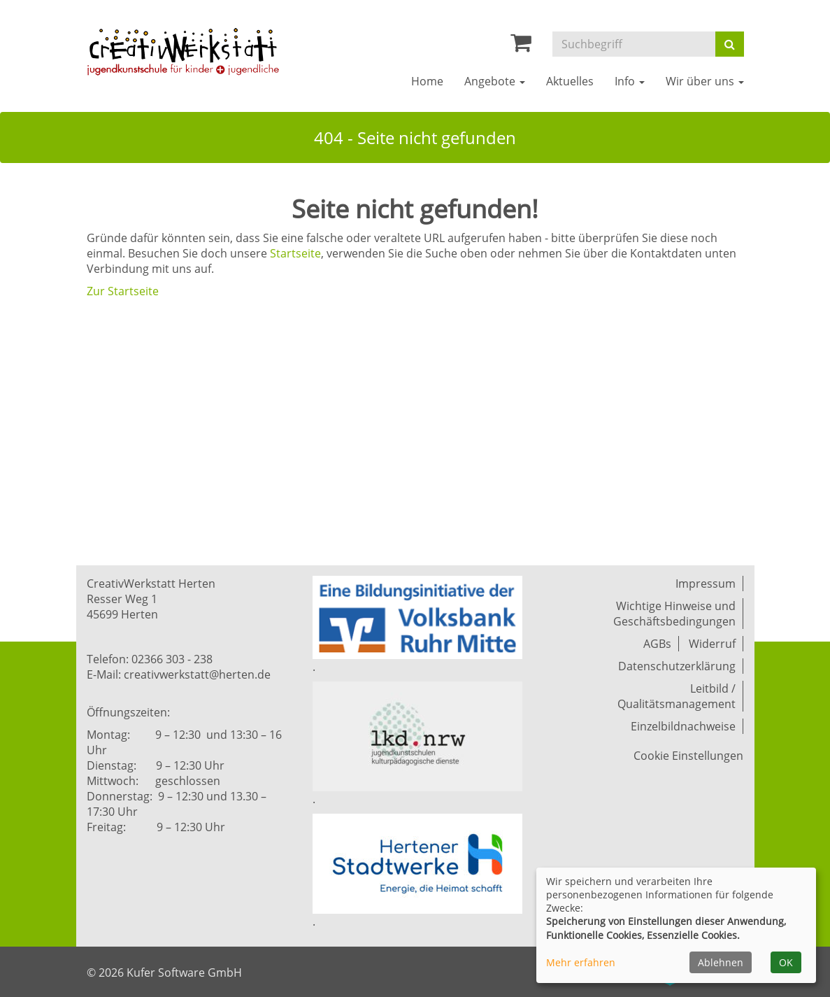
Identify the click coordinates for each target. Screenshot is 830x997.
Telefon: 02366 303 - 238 (150, 659)
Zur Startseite (123, 291)
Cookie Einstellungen (688, 755)
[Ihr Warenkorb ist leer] (520, 46)
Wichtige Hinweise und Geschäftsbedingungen (674, 613)
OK (786, 962)
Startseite (295, 253)
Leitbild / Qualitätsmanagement (676, 696)
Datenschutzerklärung (677, 666)
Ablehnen (720, 962)
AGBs (657, 643)
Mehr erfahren (580, 962)
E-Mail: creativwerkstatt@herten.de (179, 674)
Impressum (705, 583)
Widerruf (712, 643)
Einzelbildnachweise (683, 726)
